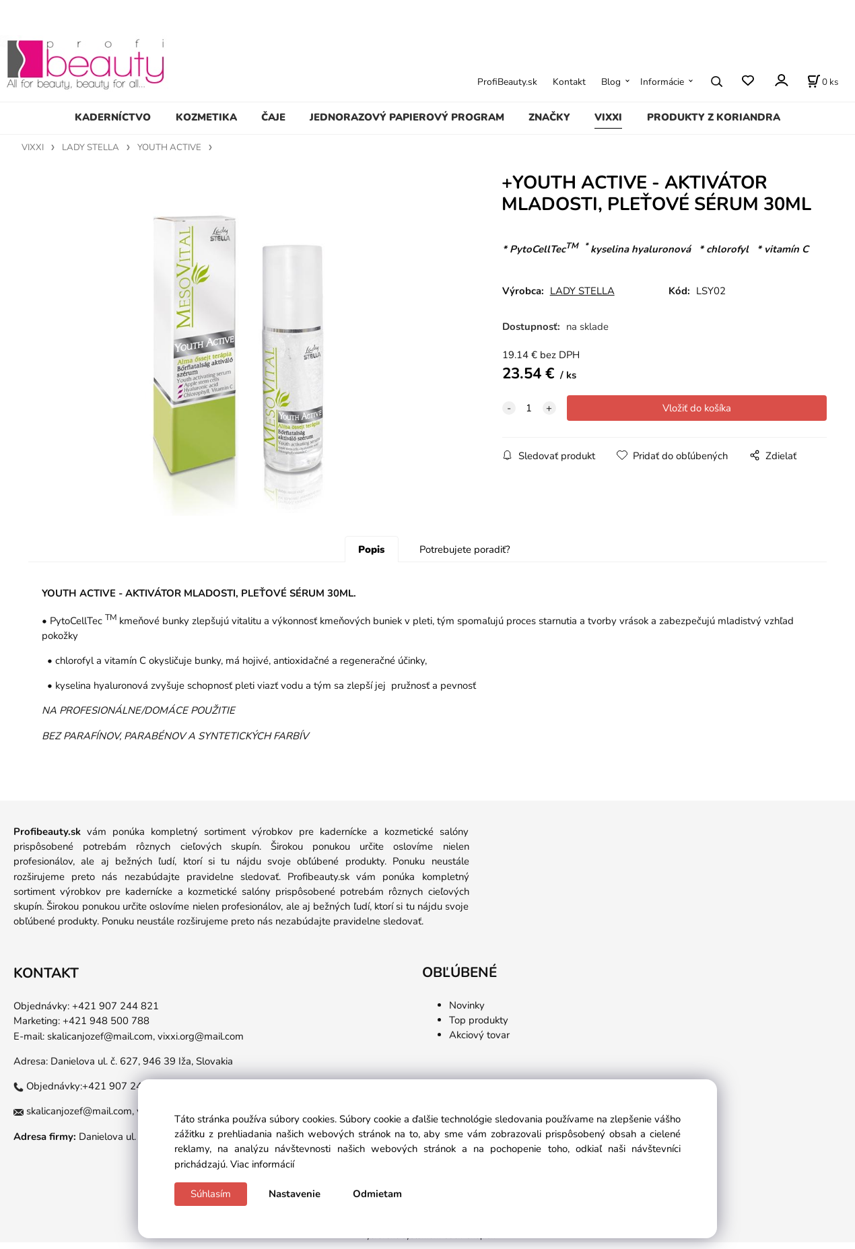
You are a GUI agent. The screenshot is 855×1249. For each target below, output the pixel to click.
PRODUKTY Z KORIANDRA (713, 117)
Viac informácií (262, 1164)
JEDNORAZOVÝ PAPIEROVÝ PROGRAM (407, 117)
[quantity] (529, 408)
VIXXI (608, 117)
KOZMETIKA (206, 117)
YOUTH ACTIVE (169, 147)
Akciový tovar (479, 1041)
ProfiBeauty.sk (507, 81)
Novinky (467, 1011)
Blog (611, 81)
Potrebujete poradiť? (464, 556)
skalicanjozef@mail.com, (101, 1042)
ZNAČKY (549, 117)
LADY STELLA (90, 147)
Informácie (662, 81)
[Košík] (822, 81)
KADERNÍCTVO (113, 117)
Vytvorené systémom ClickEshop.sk (427, 1242)
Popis (371, 556)
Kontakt (569, 81)
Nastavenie (294, 1194)
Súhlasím (211, 1194)
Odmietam (377, 1194)
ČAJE (273, 117)
